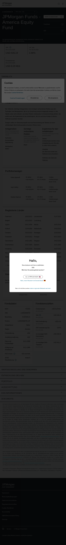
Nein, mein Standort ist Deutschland (33, 280)
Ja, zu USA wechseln (33, 276)
